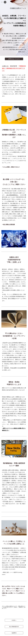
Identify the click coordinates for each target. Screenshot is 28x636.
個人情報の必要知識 (9, 224)
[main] (14, 8)
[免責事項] (14, 633)
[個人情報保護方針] (14, 627)
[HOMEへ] (14, 620)
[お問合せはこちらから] (14, 59)
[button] (2, 2)
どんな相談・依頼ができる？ (11, 167)
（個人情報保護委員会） (12, 195)
